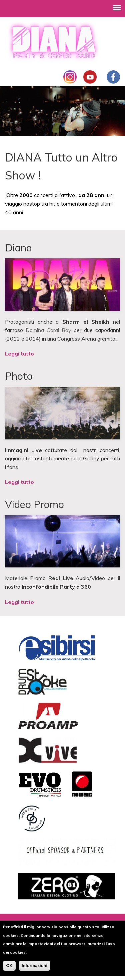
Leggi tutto (19, 353)
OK (9, 968)
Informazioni (34, 968)
